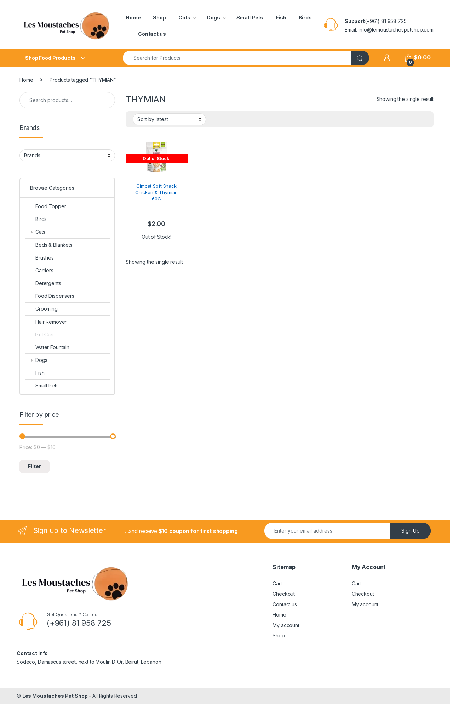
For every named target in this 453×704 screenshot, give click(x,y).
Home (133, 18)
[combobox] (237, 58)
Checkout (284, 594)
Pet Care (40, 334)
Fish (281, 18)
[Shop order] (169, 119)
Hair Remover (46, 322)
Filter (34, 466)
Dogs (213, 18)
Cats (184, 18)
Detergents (43, 283)
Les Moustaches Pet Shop (55, 696)
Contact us (152, 34)
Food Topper (45, 206)
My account (286, 625)
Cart (277, 583)
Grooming (41, 309)
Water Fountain (47, 347)
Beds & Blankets (49, 245)
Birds (305, 18)
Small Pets (250, 18)
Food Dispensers (49, 296)
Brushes (39, 258)
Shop (159, 18)
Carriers (39, 270)
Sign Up (410, 531)
